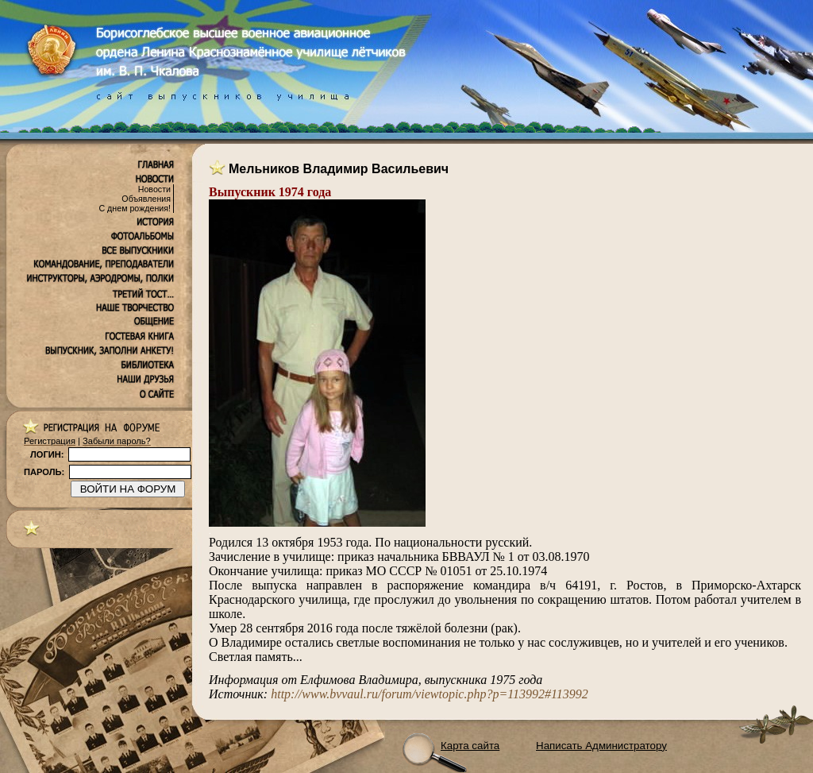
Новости (154, 189)
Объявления (146, 198)
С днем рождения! (134, 208)
